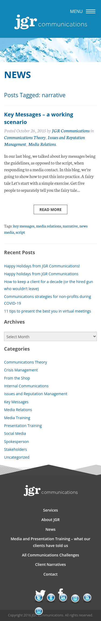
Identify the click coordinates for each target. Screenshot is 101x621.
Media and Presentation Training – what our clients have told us (50, 542)
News (50, 529)
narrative (70, 226)
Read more (50, 209)
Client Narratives (50, 564)
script (20, 232)
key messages (23, 226)
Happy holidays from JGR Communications (41, 273)
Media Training (17, 417)
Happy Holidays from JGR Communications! (42, 265)
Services (50, 510)
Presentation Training (23, 425)
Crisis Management (21, 369)
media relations (48, 226)
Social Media (15, 433)
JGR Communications (71, 130)
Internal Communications (26, 385)
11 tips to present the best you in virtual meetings (47, 311)
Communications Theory (25, 137)
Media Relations (42, 144)
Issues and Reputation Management (35, 393)
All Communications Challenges (50, 555)
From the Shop (17, 378)
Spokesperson (16, 441)
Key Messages (16, 401)
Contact (50, 574)
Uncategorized (16, 457)
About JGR (50, 519)
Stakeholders (15, 449)
